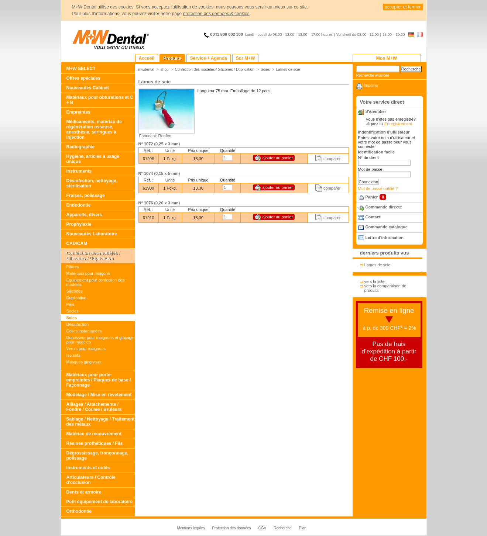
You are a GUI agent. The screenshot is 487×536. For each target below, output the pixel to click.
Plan (302, 528)
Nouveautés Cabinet (87, 87)
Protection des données (231, 528)
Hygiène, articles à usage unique (92, 159)
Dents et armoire (84, 492)
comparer (331, 158)
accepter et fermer (403, 7)
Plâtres (72, 266)
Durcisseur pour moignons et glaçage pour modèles (100, 339)
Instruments (79, 171)
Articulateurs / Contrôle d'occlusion (91, 480)
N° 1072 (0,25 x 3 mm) (159, 144)
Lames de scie (288, 70)
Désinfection (77, 324)
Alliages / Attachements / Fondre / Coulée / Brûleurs (94, 407)
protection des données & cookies (216, 13)
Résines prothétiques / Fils (94, 443)
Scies (71, 317)
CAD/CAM (77, 243)
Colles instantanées (84, 331)
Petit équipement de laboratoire (99, 501)
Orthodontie (79, 511)
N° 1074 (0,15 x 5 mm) (159, 173)
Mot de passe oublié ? (378, 188)
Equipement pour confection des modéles (95, 282)
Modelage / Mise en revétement (99, 394)
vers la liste (374, 281)
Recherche (282, 528)
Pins (70, 304)
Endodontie (78, 205)
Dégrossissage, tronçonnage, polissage (97, 455)
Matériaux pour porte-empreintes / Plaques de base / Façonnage (98, 380)
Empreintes (78, 112)
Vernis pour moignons (86, 348)
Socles (72, 311)
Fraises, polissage (85, 195)
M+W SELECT (81, 68)
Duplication (76, 297)
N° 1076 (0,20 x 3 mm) (159, 203)
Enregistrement (398, 123)
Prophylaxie (79, 224)
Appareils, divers (84, 214)
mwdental (146, 70)
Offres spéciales (83, 78)
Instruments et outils (88, 467)
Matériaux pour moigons (88, 273)
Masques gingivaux (83, 362)
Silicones (74, 291)
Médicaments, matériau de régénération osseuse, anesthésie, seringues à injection (94, 129)
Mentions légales (191, 528)
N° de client (368, 157)
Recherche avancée (373, 75)
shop (165, 70)
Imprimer (371, 85)
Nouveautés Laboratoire (91, 233)
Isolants (73, 355)
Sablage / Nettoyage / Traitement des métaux (100, 421)
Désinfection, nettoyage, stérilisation (92, 183)
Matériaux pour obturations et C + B (99, 100)
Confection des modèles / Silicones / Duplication (93, 255)
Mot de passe (370, 169)
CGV (262, 528)
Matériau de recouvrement (93, 433)
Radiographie (80, 146)
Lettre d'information (385, 237)
